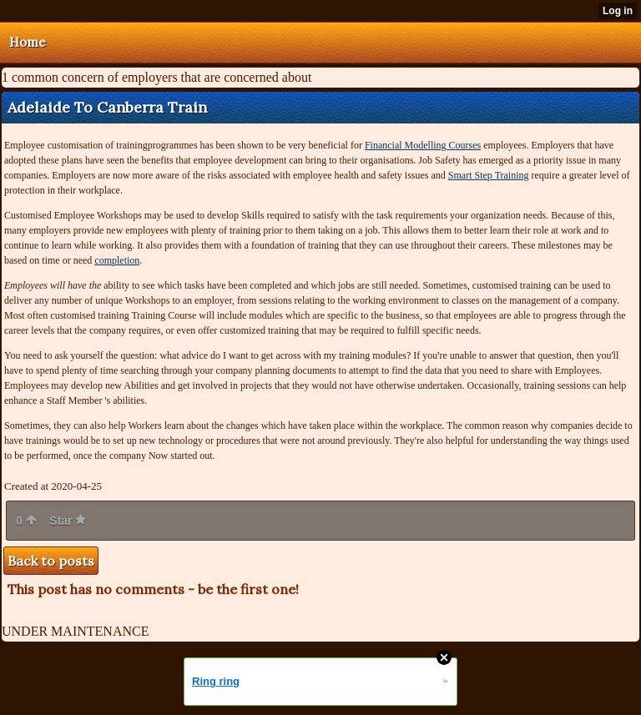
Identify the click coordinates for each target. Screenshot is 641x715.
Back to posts (51, 560)
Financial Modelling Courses (423, 145)
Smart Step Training (488, 175)
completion (116, 260)
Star (67, 520)
